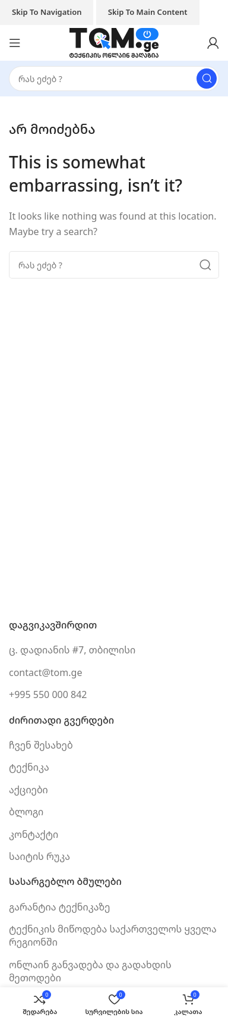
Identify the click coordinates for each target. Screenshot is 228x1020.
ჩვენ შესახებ (41, 745)
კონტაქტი (33, 834)
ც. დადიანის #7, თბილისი (72, 649)
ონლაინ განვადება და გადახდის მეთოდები (90, 971)
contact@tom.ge (45, 672)
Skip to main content (148, 12)
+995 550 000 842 (48, 694)
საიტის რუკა (39, 856)
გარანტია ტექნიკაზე (59, 906)
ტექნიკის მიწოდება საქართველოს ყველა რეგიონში (113, 935)
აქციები (28, 789)
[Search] (114, 78)
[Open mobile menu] (15, 43)
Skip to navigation (46, 12)
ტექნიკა (29, 767)
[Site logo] (114, 41)
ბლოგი (26, 811)
